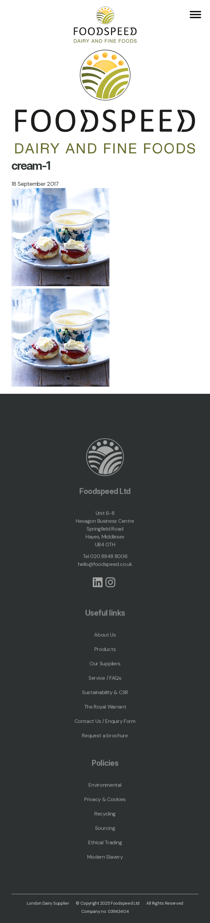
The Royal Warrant (105, 715)
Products (105, 657)
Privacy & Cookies (105, 807)
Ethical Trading (105, 850)
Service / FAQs (105, 686)
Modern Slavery (105, 865)
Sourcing (105, 836)
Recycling (105, 822)
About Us (105, 643)
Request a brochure (105, 743)
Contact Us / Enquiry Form (105, 729)
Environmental (105, 793)
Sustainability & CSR (105, 700)
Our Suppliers (105, 672)
